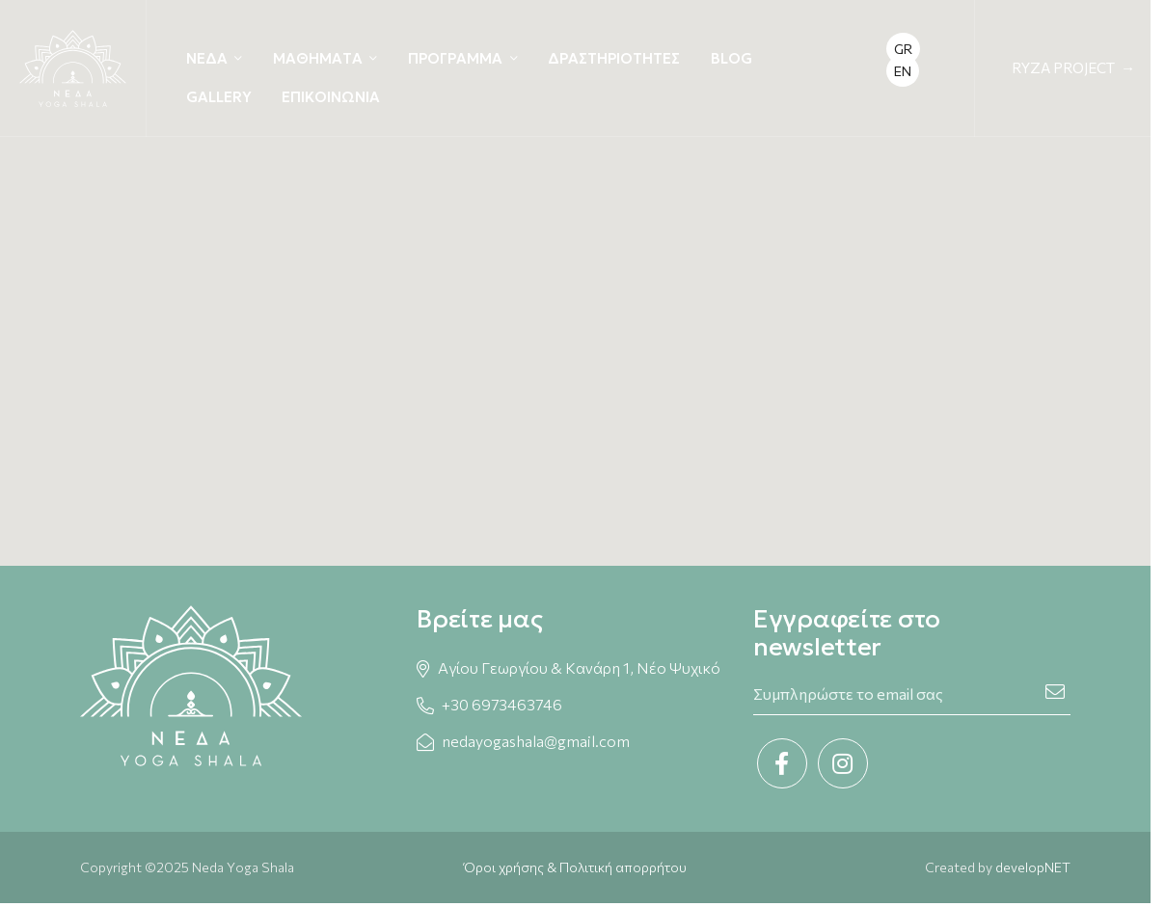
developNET (1032, 867)
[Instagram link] (843, 763)
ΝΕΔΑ (207, 58)
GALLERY (219, 97)
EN (902, 71)
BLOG (731, 58)
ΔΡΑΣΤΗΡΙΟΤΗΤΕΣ (614, 58)
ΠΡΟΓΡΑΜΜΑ (455, 58)
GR (903, 48)
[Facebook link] (782, 763)
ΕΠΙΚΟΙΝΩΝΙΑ (331, 97)
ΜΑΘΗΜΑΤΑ (318, 58)
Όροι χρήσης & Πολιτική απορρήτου (575, 867)
